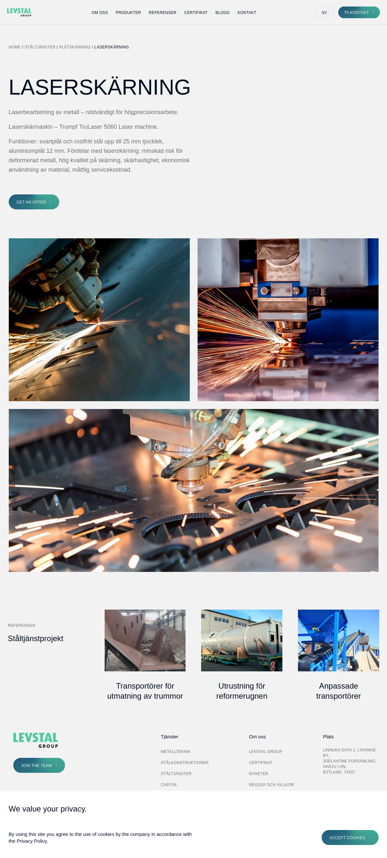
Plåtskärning (74, 47)
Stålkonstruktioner (185, 762)
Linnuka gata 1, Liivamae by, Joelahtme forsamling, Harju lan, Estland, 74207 (349, 761)
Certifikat (196, 12)
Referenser (162, 12)
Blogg (222, 12)
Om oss (100, 12)
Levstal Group (265, 751)
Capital (169, 785)
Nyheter (258, 774)
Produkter (128, 12)
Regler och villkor (271, 785)
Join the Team (36, 765)
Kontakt (247, 12)
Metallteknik (176, 751)
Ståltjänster (40, 47)
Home (15, 47)
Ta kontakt (356, 12)
